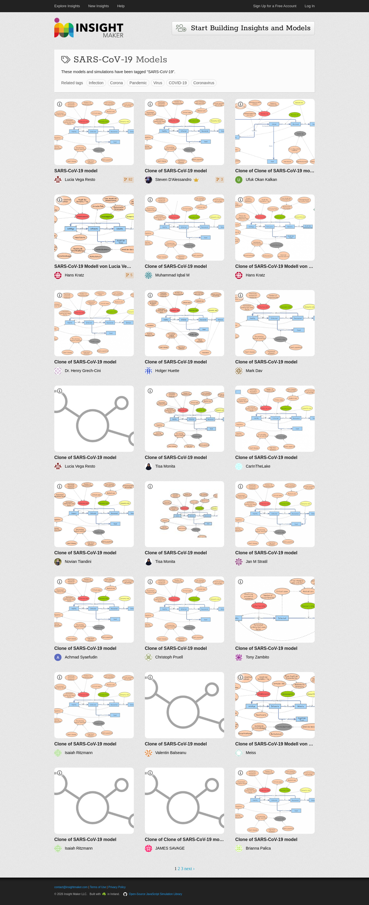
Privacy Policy (116, 887)
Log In (310, 6)
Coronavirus (203, 83)
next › (189, 868)
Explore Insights (67, 6)
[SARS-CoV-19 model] (94, 141)
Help (121, 6)
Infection (96, 83)
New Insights (98, 6)
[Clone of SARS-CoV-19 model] (184, 141)
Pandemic (138, 83)
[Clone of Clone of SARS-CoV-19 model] (275, 141)
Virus (157, 83)
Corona (116, 83)
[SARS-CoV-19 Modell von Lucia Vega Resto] (94, 236)
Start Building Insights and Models (243, 28)
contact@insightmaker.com (71, 887)
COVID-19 (178, 83)
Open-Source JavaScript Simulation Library (155, 894)
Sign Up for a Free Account (274, 6)
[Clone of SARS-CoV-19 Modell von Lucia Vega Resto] (275, 236)
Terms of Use (98, 887)
